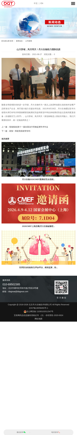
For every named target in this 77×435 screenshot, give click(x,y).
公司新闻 (28, 41)
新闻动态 (19, 41)
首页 (11, 41)
